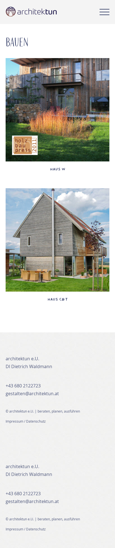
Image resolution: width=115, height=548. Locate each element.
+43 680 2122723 (23, 386)
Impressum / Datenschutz (26, 421)
